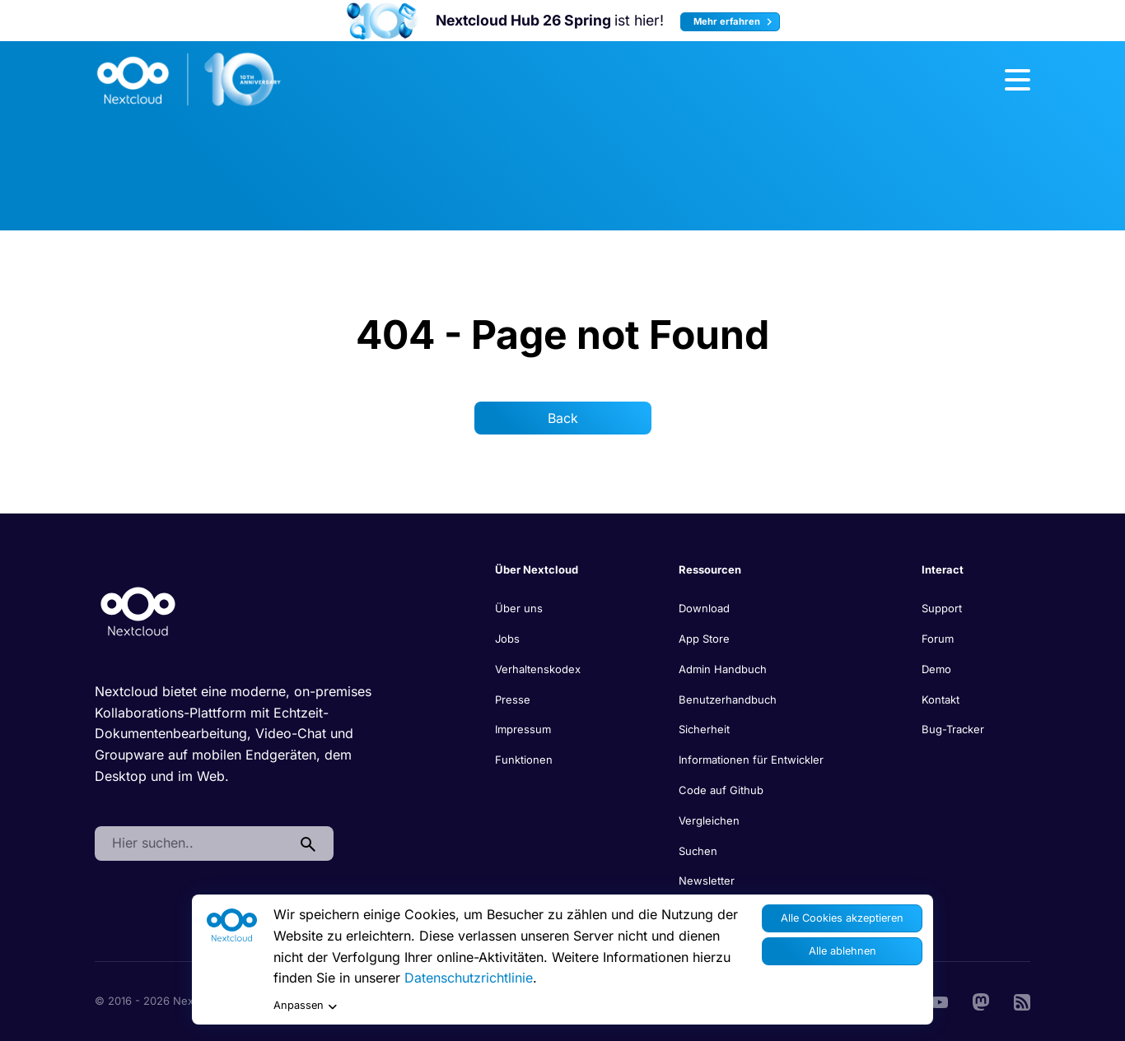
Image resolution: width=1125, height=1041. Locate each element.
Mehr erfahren (735, 22)
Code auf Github (721, 790)
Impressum (523, 729)
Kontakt (940, 699)
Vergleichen (709, 820)
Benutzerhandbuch (728, 699)
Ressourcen (710, 569)
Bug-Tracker (953, 729)
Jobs (507, 638)
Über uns (519, 608)
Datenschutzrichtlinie (468, 977)
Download (704, 608)
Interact (943, 569)
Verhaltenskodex (538, 669)
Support (942, 608)
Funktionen (524, 759)
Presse (512, 699)
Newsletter (707, 880)
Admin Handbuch (723, 669)
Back (563, 418)
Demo (936, 669)
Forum (938, 638)
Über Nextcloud (536, 569)
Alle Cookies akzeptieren (842, 918)
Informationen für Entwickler (751, 759)
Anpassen (305, 1006)
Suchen (698, 850)
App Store (704, 638)
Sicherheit (704, 729)
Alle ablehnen (842, 951)
